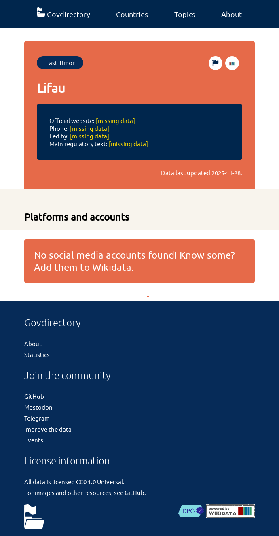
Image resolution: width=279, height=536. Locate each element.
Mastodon (38, 407)
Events (33, 440)
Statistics (37, 354)
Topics (184, 14)
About (231, 14)
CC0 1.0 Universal (99, 481)
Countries (132, 14)
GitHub (34, 396)
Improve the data (48, 429)
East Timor (60, 62)
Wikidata (111, 267)
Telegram (37, 418)
